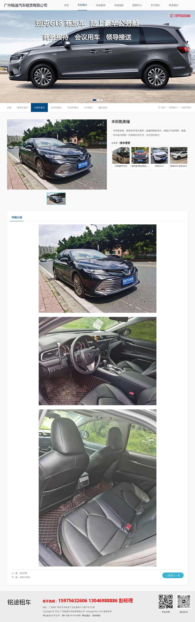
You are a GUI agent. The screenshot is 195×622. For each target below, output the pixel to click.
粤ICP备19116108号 (71, 615)
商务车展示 (22, 107)
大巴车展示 (56, 107)
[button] (94, 100)
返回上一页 (174, 575)
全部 (9, 107)
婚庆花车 (102, 107)
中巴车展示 (72, 107)
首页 (163, 107)
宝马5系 (23, 573)
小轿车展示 (186, 107)
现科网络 (96, 615)
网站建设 (86, 615)
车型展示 (173, 107)
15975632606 (180, 16)
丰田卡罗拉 (25, 577)
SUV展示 (88, 107)
